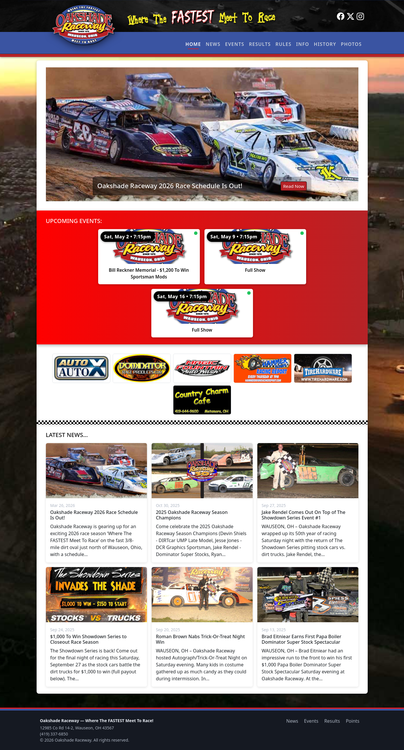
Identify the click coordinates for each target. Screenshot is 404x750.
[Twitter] (350, 16)
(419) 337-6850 (54, 734)
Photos (351, 44)
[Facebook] (340, 16)
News (213, 44)
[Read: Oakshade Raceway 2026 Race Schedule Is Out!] (202, 134)
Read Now (293, 186)
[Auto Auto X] (81, 368)
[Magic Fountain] (202, 368)
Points (353, 721)
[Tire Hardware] (323, 368)
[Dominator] (142, 368)
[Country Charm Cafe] (202, 400)
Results (260, 44)
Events (234, 44)
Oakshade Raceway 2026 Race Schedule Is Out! (169, 185)
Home (193, 44)
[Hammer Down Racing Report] (263, 368)
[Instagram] (360, 16)
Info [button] (302, 44)
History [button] (325, 44)
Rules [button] (283, 44)
